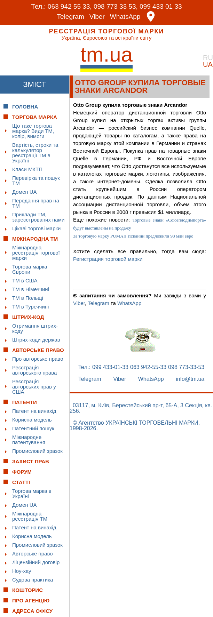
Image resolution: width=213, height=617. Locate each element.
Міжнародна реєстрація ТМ (29, 516)
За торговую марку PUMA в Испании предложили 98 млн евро (133, 236)
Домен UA (24, 191)
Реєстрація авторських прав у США (34, 386)
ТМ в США (25, 280)
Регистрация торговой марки (107, 259)
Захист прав (30, 461)
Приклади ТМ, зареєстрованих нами (38, 217)
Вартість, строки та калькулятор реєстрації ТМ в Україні (35, 152)
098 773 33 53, (116, 6)
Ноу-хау (21, 571)
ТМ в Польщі (27, 298)
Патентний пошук (33, 428)
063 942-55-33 (148, 367)
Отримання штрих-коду (35, 328)
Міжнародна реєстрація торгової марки (36, 253)
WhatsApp (125, 16)
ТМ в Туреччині (30, 306)
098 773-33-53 (186, 367)
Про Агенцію (30, 600)
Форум (22, 472)
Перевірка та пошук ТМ (36, 180)
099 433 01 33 (161, 6)
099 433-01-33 (110, 367)
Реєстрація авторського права (34, 370)
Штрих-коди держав (36, 339)
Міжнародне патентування (28, 439)
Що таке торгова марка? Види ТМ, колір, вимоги (33, 131)
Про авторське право (37, 358)
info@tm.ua (190, 379)
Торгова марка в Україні (32, 493)
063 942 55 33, (70, 6)
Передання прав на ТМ (35, 203)
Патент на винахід (34, 411)
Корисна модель (32, 419)
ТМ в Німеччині (30, 289)
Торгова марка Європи (29, 269)
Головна (25, 107)
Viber (97, 16)
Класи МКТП (27, 169)
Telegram (70, 16)
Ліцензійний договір (36, 562)
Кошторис (27, 590)
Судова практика (32, 579)
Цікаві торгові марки (36, 228)
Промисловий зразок (37, 451)
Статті (21, 482)
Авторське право (32, 553)
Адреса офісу (32, 611)
